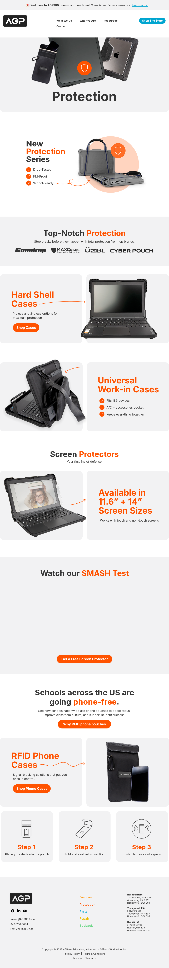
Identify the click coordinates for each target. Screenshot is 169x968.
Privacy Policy (72, 953)
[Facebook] (13, 911)
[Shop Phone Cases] (32, 788)
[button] (64, 21)
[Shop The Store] (152, 21)
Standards (90, 958)
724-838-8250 (24, 928)
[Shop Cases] (26, 327)
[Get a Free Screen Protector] (84, 659)
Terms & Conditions (94, 953)
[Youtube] (25, 911)
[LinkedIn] (19, 911)
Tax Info (77, 958)
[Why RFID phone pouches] (84, 724)
